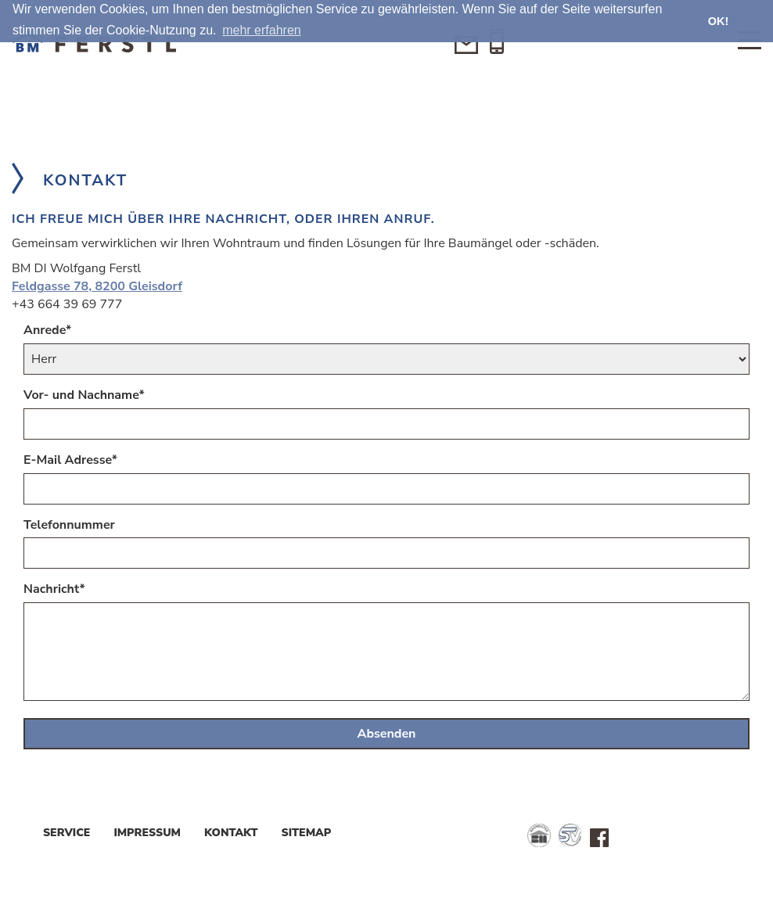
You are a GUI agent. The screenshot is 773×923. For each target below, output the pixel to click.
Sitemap (307, 832)
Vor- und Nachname (84, 395)
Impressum (147, 832)
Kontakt (231, 832)
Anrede (47, 330)
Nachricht (54, 589)
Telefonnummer (69, 524)
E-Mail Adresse (70, 460)
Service (66, 832)
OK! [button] (718, 21)
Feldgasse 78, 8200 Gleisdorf (97, 286)
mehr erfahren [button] (261, 30)
